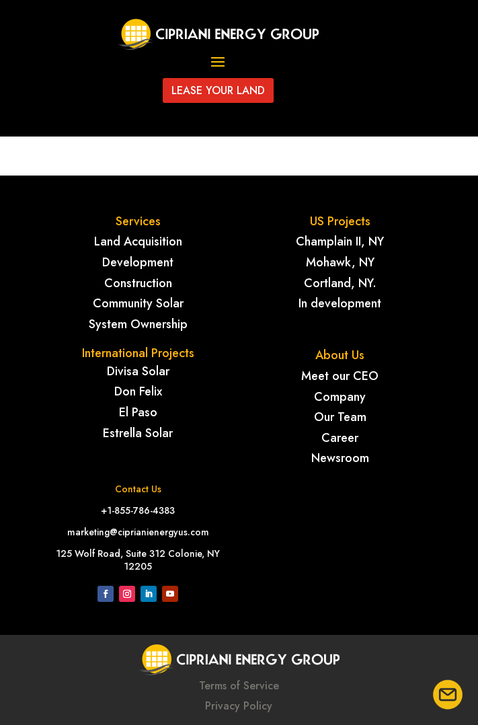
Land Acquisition (138, 241)
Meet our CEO (340, 376)
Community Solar (138, 303)
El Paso (138, 412)
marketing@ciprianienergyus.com (138, 532)
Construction (138, 283)
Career (339, 438)
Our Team (340, 417)
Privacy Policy (238, 706)
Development (137, 262)
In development (339, 303)
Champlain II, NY (340, 241)
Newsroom (340, 458)
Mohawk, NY (340, 262)
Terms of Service (239, 685)
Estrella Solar (138, 433)
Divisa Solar (138, 371)
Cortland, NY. (340, 283)
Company (340, 397)
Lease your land (218, 90)
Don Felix (138, 391)
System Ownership (138, 324)
